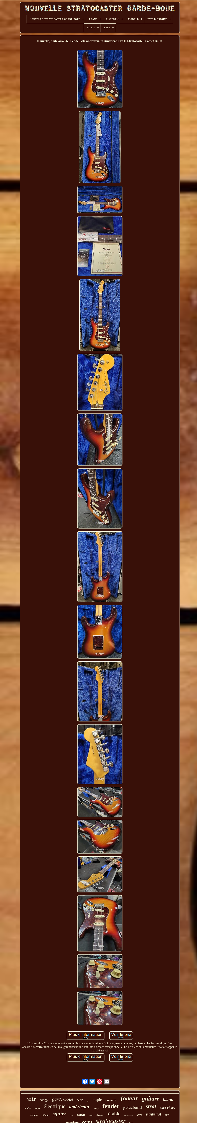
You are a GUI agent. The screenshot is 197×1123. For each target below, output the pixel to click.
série (80, 1100)
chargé (44, 1100)
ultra (139, 1114)
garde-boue (62, 1099)
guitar (28, 1108)
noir (31, 1099)
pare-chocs (167, 1107)
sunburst (153, 1114)
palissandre (128, 1115)
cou (71, 1115)
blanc (168, 1099)
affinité (45, 1115)
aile (167, 1114)
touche (81, 1114)
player (37, 1108)
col (88, 1101)
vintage (96, 1108)
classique (100, 1115)
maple (97, 1099)
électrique (54, 1106)
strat (151, 1106)
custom (34, 1115)
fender (111, 1106)
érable (114, 1113)
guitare (150, 1098)
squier (59, 1113)
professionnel (132, 1107)
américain (79, 1106)
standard (110, 1100)
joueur (129, 1099)
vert (91, 1115)
